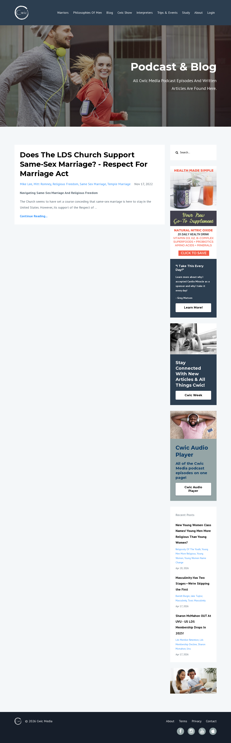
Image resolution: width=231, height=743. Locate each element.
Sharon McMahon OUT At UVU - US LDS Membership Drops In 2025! (193, 624)
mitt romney (42, 184)
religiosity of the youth (188, 549)
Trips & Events (167, 12)
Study (186, 12)
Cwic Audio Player (193, 489)
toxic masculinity (197, 600)
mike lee (26, 184)
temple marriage (118, 184)
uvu (189, 648)
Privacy (196, 721)
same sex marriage (93, 184)
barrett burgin (183, 596)
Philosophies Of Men (87, 12)
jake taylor (196, 596)
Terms (183, 721)
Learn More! (193, 307)
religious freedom (65, 184)
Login (211, 12)
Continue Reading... (33, 216)
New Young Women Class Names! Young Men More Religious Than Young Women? (193, 534)
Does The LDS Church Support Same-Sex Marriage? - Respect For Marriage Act (84, 164)
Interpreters (144, 12)
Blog (109, 12)
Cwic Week (193, 395)
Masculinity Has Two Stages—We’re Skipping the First (192, 583)
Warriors (63, 12)
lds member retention (187, 639)
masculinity (181, 600)
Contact (211, 721)
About (198, 12)
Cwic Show (124, 12)
